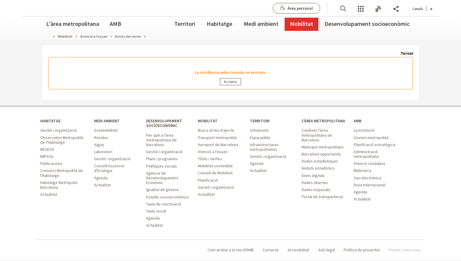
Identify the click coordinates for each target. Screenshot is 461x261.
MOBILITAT (208, 121)
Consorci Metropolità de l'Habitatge (61, 174)
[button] (322, 8)
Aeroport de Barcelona (218, 145)
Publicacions (51, 164)
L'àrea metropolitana (72, 23)
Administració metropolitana (366, 155)
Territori (184, 23)
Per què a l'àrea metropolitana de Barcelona (161, 141)
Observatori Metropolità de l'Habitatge (61, 140)
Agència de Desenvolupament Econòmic (162, 179)
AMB (115, 23)
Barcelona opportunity (321, 160)
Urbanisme (259, 131)
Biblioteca (362, 171)
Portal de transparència (322, 203)
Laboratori (103, 152)
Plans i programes (162, 160)
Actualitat (48, 195)
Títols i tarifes (210, 159)
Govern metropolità (371, 138)
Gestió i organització (58, 131)
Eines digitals (313, 181)
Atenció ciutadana (369, 164)
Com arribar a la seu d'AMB (231, 251)
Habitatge (219, 23)
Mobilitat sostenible (215, 166)
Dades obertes (315, 188)
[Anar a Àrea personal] (275, 8)
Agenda (101, 178)
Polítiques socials (161, 167)
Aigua (99, 145)
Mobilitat (301, 23)
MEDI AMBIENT (108, 121)
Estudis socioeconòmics (167, 198)
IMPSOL (47, 157)
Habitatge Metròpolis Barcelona (59, 185)
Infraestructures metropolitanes (264, 148)
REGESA (47, 150)
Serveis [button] (339, 8)
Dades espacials (316, 196)
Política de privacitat (362, 251)
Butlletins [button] (357, 8)
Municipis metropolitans (323, 153)
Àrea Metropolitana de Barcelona (64, 251)
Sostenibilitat (106, 131)
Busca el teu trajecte (216, 131)
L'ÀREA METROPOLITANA (318, 124)
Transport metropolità (217, 138)
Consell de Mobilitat (215, 173)
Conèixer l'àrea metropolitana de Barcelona (317, 141)
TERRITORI (260, 121)
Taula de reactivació (163, 205)
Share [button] (375, 8)
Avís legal (326, 251)
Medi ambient (261, 23)
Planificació (208, 180)
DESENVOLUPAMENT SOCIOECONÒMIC (166, 124)
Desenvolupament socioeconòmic (367, 23)
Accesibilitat (298, 251)
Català (401, 8)
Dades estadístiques (320, 167)
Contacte (271, 251)
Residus (101, 138)
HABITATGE (51, 121)
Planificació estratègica (374, 145)
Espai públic (260, 138)
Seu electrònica (367, 178)
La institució (364, 131)
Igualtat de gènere (162, 191)
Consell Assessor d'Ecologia (109, 169)
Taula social (156, 212)
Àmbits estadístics (318, 174)
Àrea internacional (369, 185)
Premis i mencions (405, 251)
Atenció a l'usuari (213, 152)
